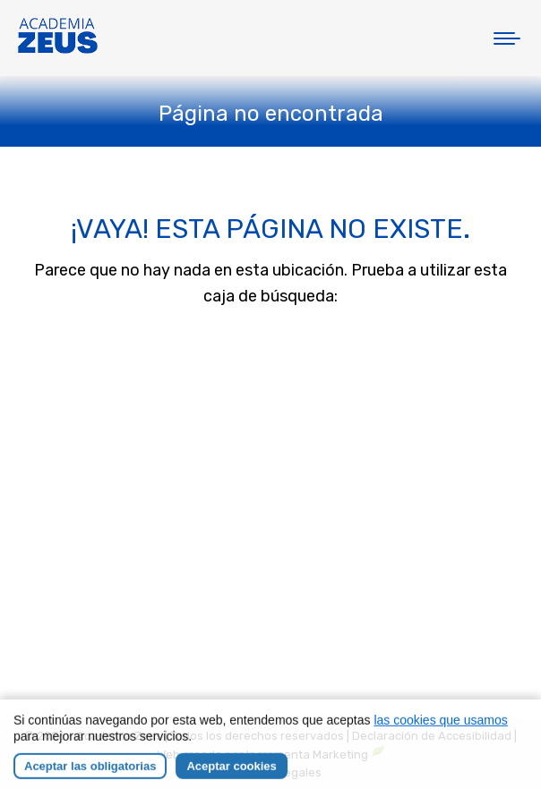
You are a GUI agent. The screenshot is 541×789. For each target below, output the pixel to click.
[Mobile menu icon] (507, 38)
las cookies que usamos (440, 734)
